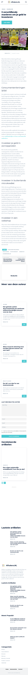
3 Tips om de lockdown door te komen (20, 260)
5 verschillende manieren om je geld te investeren (17, 619)
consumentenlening (13, 249)
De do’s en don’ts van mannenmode (11, 384)
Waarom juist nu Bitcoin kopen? (17, 637)
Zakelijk (10, 9)
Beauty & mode (7, 381)
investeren (6, 251)
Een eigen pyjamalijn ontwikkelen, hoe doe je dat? (14, 468)
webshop (21, 251)
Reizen (5, 344)
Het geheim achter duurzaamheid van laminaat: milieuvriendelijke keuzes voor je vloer (13, 309)
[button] (26, 2)
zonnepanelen (7, 253)
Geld (3, 9)
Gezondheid (5, 651)
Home (3, 649)
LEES (24, 324)
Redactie (7, 53)
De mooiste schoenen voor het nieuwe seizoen (18, 628)
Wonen (5, 304)
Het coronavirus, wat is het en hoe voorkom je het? (7, 260)
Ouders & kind (5, 660)
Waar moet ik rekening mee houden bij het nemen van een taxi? (13, 348)
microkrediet (14, 251)
